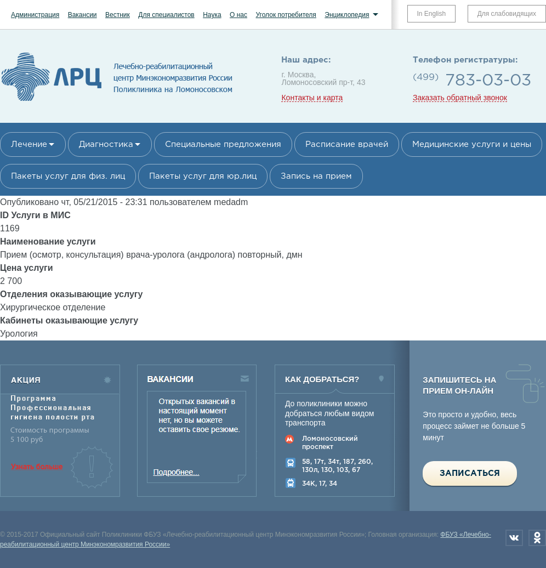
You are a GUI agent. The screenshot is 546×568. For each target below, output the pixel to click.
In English (431, 14)
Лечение (29, 144)
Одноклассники (537, 538)
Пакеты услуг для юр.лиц (203, 176)
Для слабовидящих (506, 14)
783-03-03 (488, 80)
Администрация (35, 15)
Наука (212, 15)
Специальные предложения (223, 144)
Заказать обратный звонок (460, 98)
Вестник (117, 15)
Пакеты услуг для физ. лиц (68, 176)
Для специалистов (166, 15)
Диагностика (106, 144)
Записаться (470, 473)
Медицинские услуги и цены (471, 144)
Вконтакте (514, 538)
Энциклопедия (347, 15)
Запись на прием (316, 176)
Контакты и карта (312, 98)
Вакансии (82, 15)
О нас (238, 15)
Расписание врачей (346, 144)
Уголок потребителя (285, 15)
